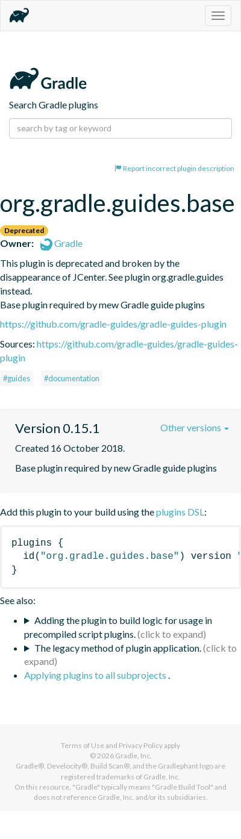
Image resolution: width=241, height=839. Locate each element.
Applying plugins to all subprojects (96, 675)
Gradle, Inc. (133, 755)
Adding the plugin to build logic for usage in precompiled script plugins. (118, 627)
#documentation (71, 378)
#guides (16, 378)
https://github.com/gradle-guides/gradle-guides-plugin (113, 323)
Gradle (61, 243)
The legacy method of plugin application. (117, 647)
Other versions (194, 427)
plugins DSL (180, 511)
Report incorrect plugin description (174, 168)
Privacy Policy (141, 745)
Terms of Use (82, 745)
